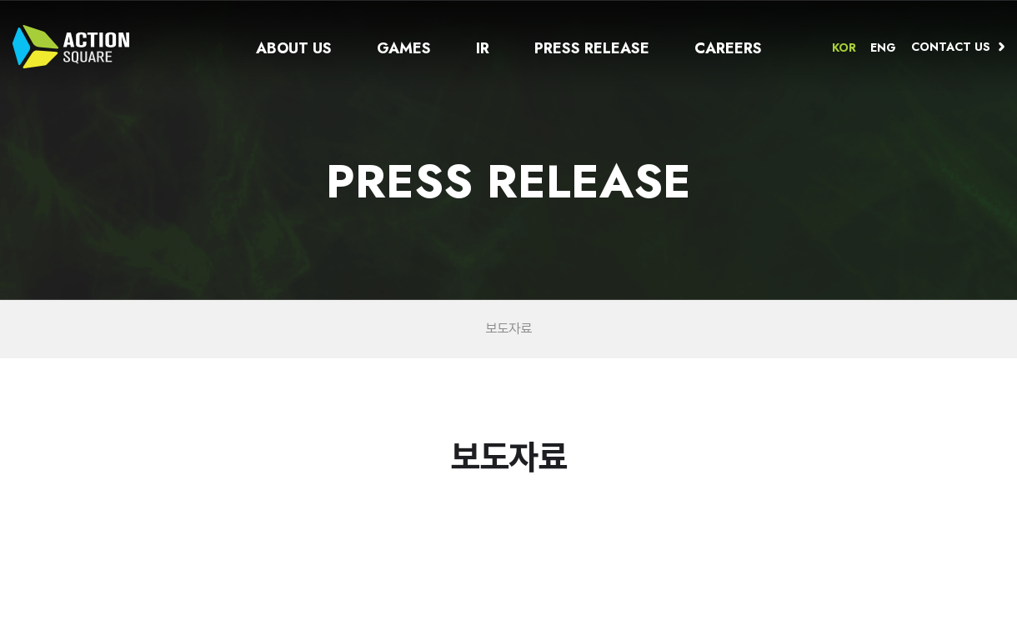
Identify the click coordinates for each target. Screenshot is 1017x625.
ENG (883, 47)
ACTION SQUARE (71, 46)
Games (404, 48)
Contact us (950, 46)
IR (482, 48)
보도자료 (509, 329)
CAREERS (728, 48)
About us (294, 48)
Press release (591, 48)
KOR (844, 47)
